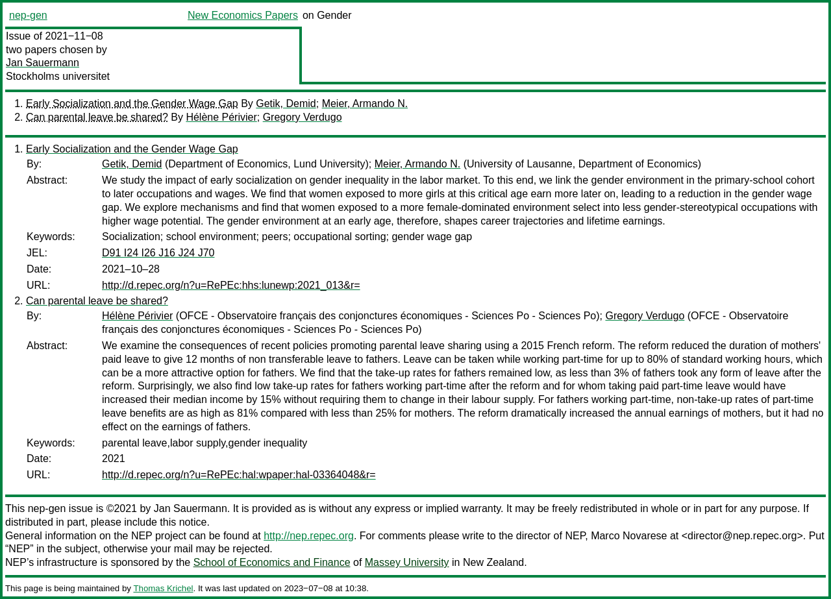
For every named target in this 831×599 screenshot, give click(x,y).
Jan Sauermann (42, 62)
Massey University (407, 562)
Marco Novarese (629, 535)
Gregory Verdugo (302, 117)
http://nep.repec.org (309, 535)
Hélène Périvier (221, 117)
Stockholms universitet (58, 76)
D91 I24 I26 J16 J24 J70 (158, 252)
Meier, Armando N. (365, 103)
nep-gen (28, 15)
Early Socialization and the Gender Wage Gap (132, 103)
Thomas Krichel (163, 588)
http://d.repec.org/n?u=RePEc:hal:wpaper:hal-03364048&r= (239, 474)
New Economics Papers (243, 15)
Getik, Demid (286, 103)
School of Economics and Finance (272, 562)
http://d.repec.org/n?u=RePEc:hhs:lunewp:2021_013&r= (231, 285)
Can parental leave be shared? (97, 117)
